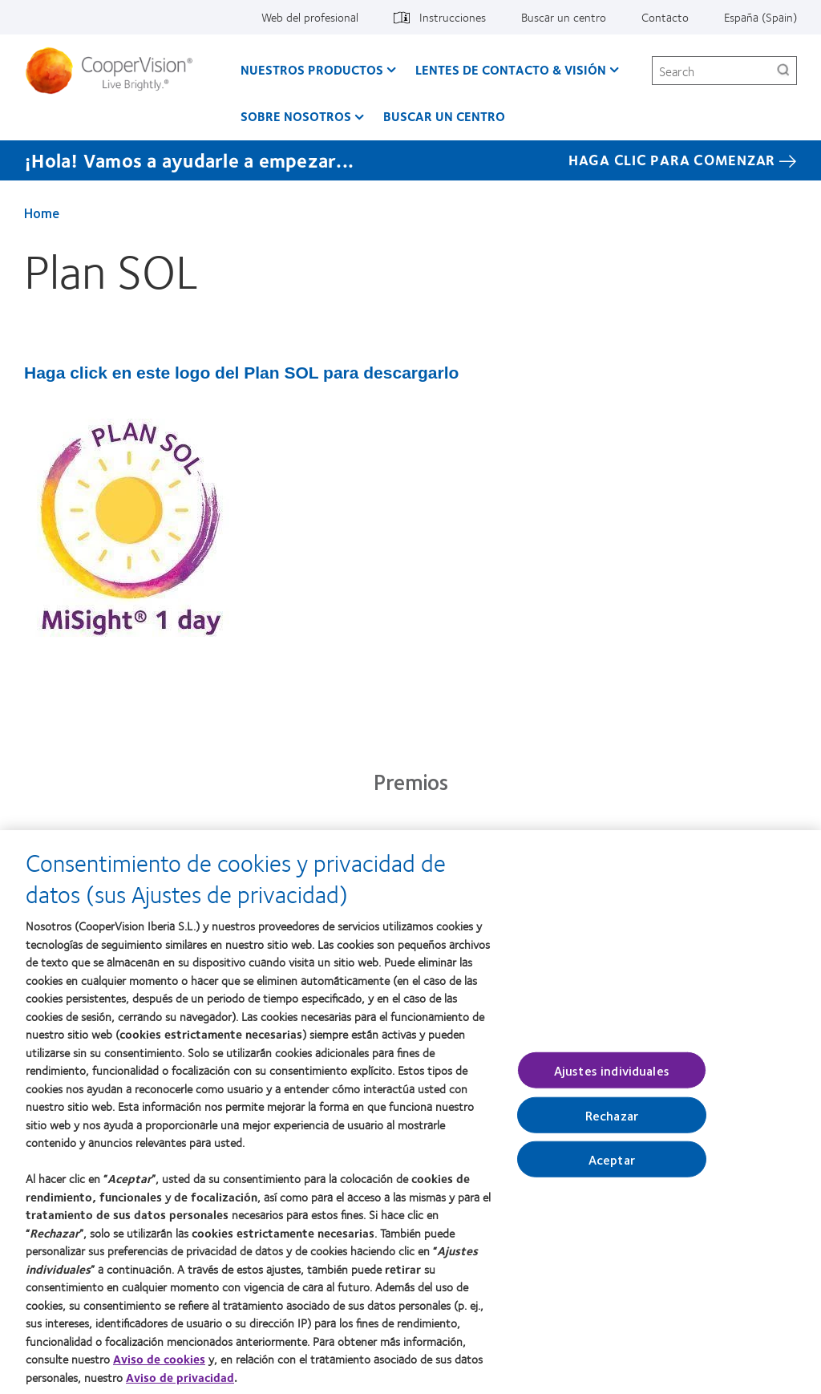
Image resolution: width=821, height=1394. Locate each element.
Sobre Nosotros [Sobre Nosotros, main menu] (296, 116)
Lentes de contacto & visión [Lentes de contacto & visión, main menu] (510, 69)
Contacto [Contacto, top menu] (665, 16)
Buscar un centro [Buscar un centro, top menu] (563, 16)
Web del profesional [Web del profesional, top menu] (309, 16)
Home (41, 212)
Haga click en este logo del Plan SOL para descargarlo (241, 372)
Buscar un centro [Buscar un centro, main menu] (444, 116)
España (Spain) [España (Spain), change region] (760, 16)
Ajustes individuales (611, 1076)
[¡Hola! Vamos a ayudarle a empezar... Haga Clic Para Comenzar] (410, 160)
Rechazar (611, 1122)
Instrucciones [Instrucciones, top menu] (452, 16)
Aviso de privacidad (180, 1383)
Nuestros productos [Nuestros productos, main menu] (312, 69)
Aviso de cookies (159, 1365)
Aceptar (611, 1166)
